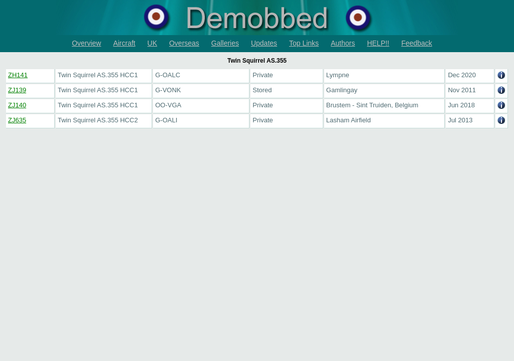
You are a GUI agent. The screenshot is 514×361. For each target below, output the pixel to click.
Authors (343, 43)
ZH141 (18, 75)
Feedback (416, 43)
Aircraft (124, 43)
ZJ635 (17, 120)
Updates (264, 43)
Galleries (225, 43)
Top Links (304, 43)
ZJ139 (17, 90)
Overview (86, 43)
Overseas (184, 43)
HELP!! (378, 43)
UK (152, 43)
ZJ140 (17, 105)
